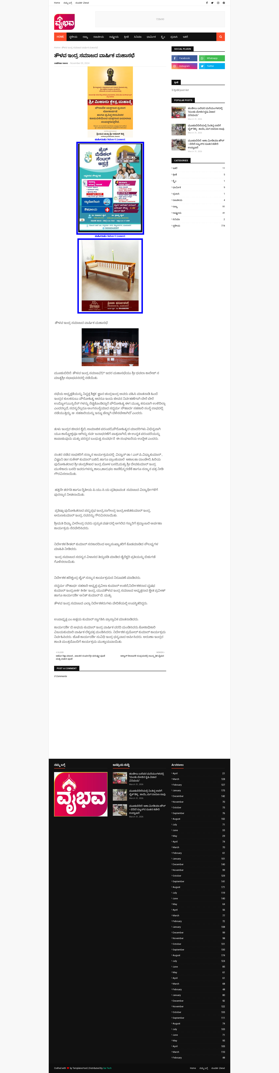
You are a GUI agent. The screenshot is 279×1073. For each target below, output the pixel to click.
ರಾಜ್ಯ (199, 206)
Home (57, 3)
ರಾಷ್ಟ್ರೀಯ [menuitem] (114, 36)
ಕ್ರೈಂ (199, 181)
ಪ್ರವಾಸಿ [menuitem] (174, 36)
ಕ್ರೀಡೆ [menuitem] (126, 36)
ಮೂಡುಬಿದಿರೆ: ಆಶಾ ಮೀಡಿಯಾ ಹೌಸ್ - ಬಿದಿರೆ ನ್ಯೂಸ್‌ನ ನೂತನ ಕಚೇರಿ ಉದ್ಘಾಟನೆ (206, 144)
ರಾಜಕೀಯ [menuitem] (98, 36)
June (199, 830)
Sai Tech (107, 1068)
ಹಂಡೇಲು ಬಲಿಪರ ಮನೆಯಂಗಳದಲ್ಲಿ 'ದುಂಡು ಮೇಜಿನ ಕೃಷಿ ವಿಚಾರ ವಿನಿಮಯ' (205, 112)
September (199, 813)
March (199, 779)
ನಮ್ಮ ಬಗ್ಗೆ (68, 3)
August (199, 819)
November (199, 801)
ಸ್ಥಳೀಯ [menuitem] (73, 36)
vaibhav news (61, 63)
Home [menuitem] (60, 36)
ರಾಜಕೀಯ (199, 200)
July (199, 824)
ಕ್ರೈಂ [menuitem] (163, 36)
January (199, 790)
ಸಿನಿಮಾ (199, 219)
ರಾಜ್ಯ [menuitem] (85, 36)
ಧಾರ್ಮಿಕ (199, 187)
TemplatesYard (80, 1068)
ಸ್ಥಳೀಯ (199, 225)
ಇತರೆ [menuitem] (185, 36)
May (199, 836)
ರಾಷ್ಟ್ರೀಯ (199, 213)
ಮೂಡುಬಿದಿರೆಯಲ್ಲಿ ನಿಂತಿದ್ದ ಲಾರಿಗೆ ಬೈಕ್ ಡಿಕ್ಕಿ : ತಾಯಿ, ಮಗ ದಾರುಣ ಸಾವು (206, 127)
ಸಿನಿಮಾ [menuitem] (137, 36)
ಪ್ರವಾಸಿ (199, 193)
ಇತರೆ (199, 168)
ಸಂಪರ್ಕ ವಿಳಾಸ (82, 3)
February (199, 784)
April (199, 773)
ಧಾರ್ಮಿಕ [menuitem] (151, 36)
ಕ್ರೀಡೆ (199, 174)
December (199, 796)
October (199, 807)
